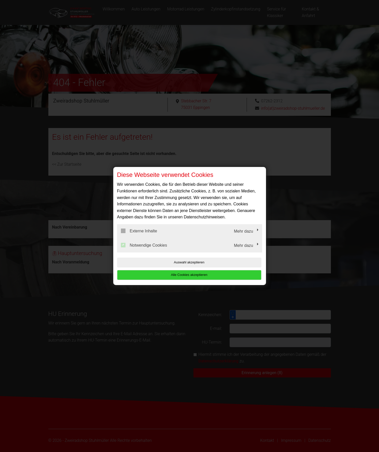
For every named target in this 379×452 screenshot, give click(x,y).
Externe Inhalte (139, 237)
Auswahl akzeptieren (149, 269)
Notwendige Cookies (144, 251)
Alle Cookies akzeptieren (229, 269)
